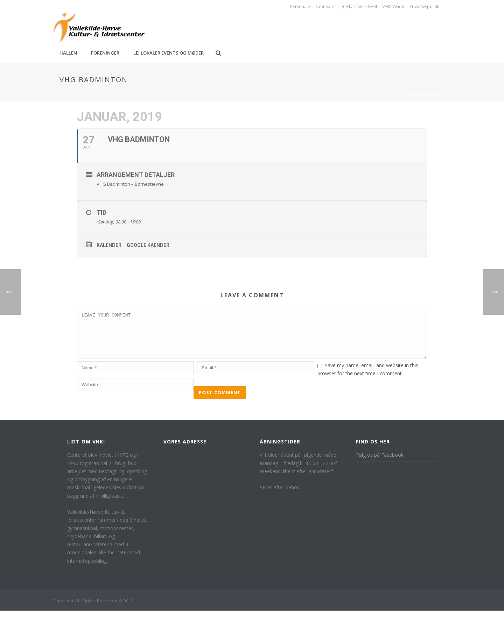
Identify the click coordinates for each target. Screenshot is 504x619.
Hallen (68, 53)
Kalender (109, 245)
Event (392, 94)
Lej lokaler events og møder (168, 53)
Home (374, 94)
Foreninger (105, 53)
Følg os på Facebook (380, 463)
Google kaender (148, 245)
